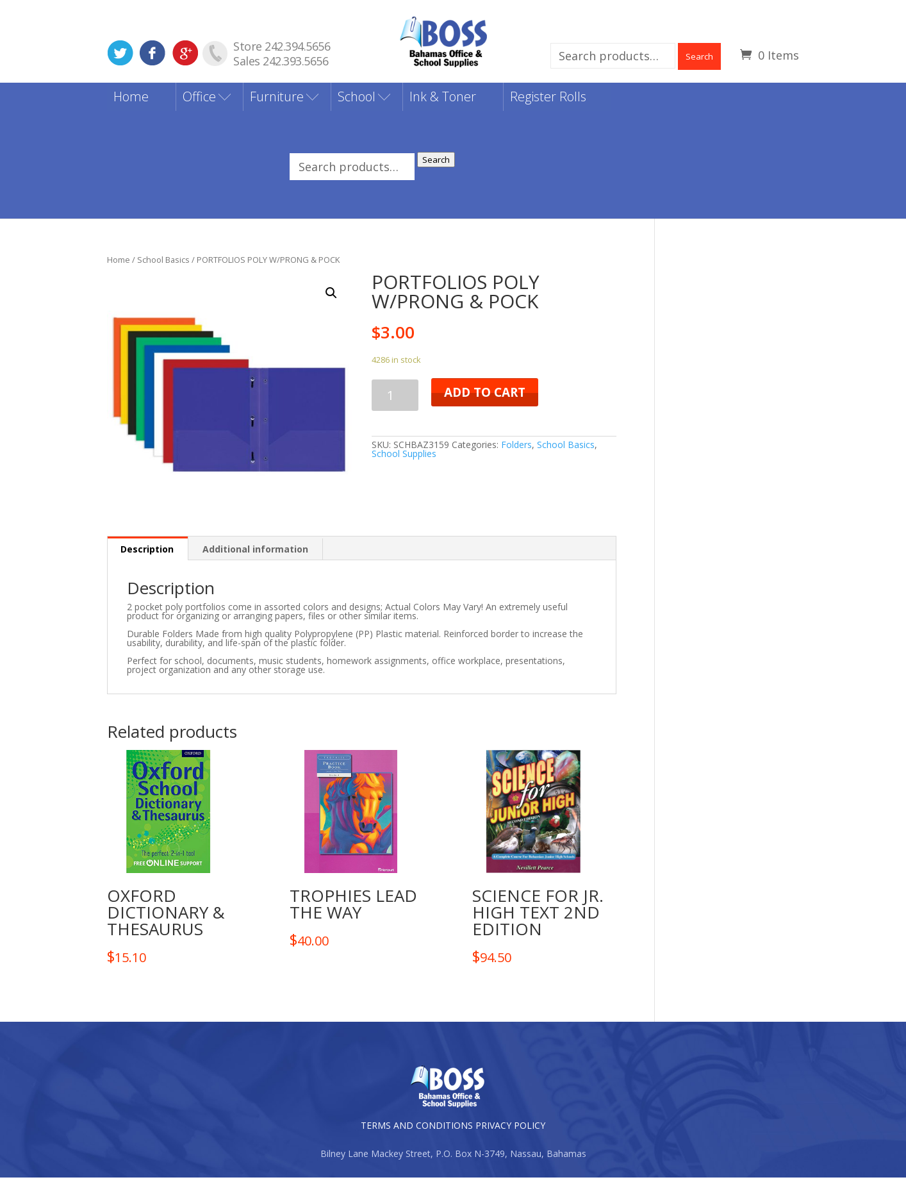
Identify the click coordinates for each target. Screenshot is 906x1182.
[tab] (147, 553)
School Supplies (404, 457)
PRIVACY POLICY (510, 1130)
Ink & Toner (442, 100)
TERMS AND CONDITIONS (417, 1130)
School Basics (163, 263)
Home (131, 100)
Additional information (255, 553)
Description (147, 553)
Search (699, 56)
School (356, 100)
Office (199, 100)
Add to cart (484, 396)
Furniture (277, 100)
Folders (516, 448)
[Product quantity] (395, 399)
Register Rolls (548, 100)
